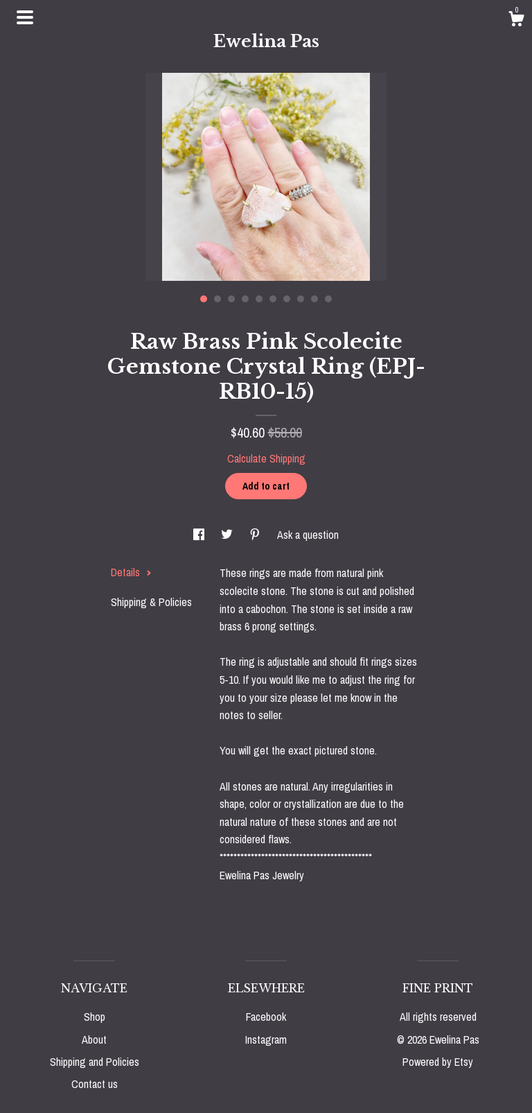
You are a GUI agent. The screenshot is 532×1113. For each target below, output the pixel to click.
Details (131, 572)
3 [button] (231, 298)
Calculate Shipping (266, 458)
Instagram (266, 1039)
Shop (94, 1016)
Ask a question (308, 534)
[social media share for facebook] (200, 534)
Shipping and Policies (94, 1061)
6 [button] (272, 298)
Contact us (94, 1084)
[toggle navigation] (25, 17)
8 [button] (300, 298)
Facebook (266, 1016)
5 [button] (259, 298)
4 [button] (245, 298)
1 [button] (203, 298)
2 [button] (217, 298)
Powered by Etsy (437, 1061)
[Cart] (516, 20)
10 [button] (328, 298)
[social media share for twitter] (228, 534)
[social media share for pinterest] (256, 534)
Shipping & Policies (151, 602)
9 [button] (314, 298)
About (94, 1039)
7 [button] (286, 298)
